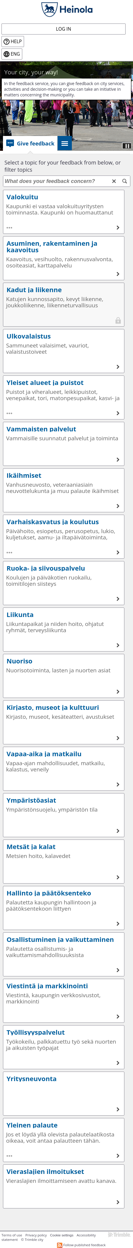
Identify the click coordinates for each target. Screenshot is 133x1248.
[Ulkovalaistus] (118, 366)
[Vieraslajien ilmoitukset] (118, 1202)
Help (16, 41)
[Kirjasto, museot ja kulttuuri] (118, 738)
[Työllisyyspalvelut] (118, 1062)
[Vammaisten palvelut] (118, 459)
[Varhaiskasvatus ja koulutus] (118, 552)
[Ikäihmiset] (118, 506)
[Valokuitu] (118, 227)
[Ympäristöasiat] (118, 830)
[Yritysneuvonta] (118, 1109)
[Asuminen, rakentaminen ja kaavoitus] (118, 274)
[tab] (30, 143)
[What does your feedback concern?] (66, 181)
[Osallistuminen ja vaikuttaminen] (118, 970)
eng (15, 54)
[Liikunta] (118, 645)
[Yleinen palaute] (118, 1155)
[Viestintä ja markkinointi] (118, 1016)
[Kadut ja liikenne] (118, 320)
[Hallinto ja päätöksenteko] (118, 923)
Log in (63, 29)
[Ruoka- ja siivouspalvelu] (118, 598)
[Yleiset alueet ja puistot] (118, 413)
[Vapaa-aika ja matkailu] (118, 784)
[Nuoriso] (118, 691)
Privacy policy (36, 1235)
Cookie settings (62, 1235)
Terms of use (11, 1235)
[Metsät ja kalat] (118, 877)
